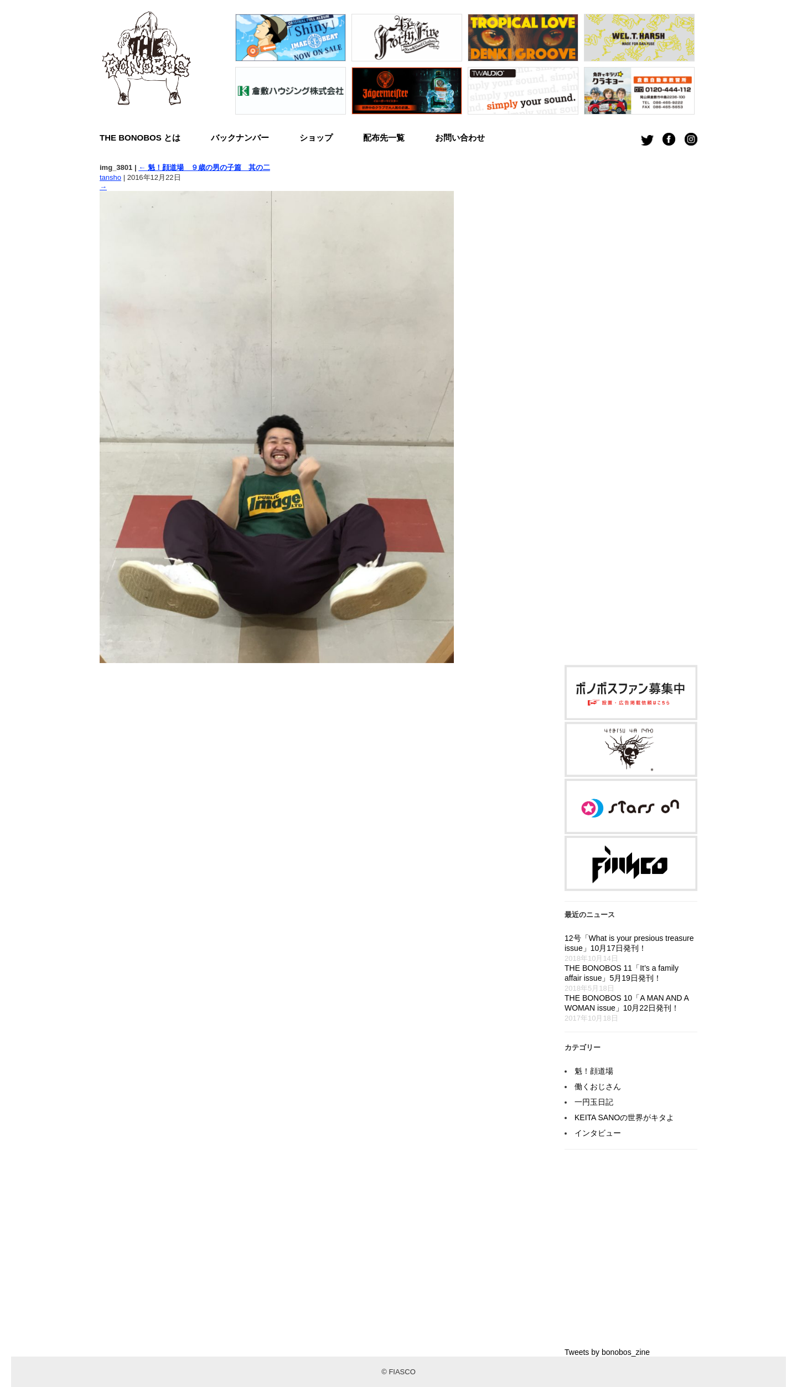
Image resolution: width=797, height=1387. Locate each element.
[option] (290, 67)
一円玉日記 (594, 1102)
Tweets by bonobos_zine (607, 1352)
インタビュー (598, 1133)
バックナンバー (240, 137)
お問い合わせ (460, 137)
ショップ (316, 137)
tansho (110, 177)
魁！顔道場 (594, 1071)
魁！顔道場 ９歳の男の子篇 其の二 (204, 167)
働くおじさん (598, 1086)
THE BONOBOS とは (140, 137)
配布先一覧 (384, 137)
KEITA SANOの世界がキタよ (624, 1117)
